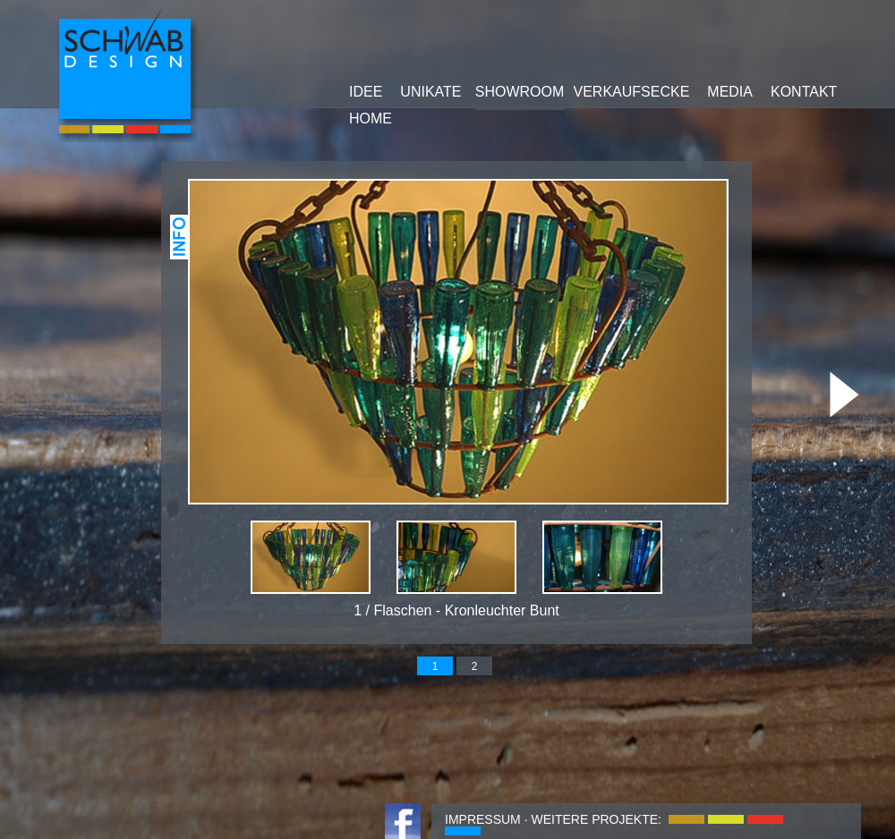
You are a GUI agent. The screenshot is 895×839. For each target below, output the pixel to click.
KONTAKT (804, 91)
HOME (370, 118)
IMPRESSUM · (486, 819)
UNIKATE (430, 91)
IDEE (365, 91)
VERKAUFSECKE (632, 91)
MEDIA (730, 91)
